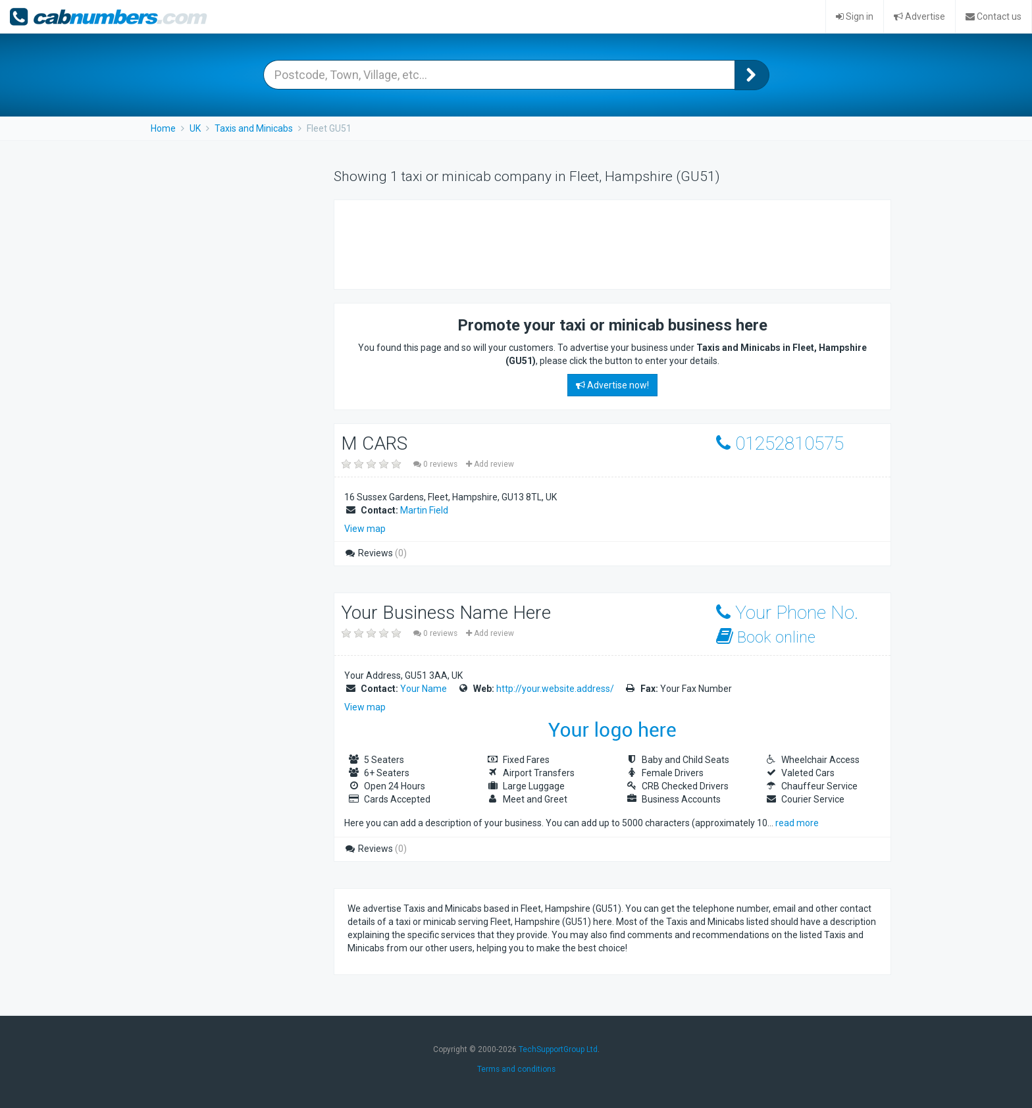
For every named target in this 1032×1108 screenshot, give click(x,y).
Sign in (854, 16)
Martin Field (424, 510)
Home (163, 128)
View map (365, 528)
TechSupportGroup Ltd (558, 1049)
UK (195, 128)
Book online (765, 636)
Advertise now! (612, 385)
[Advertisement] (587, 243)
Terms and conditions (516, 1069)
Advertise (919, 16)
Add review (490, 464)
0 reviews (436, 464)
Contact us (993, 16)
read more (797, 823)
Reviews (375, 553)
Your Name (423, 688)
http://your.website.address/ (555, 688)
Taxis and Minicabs (254, 128)
